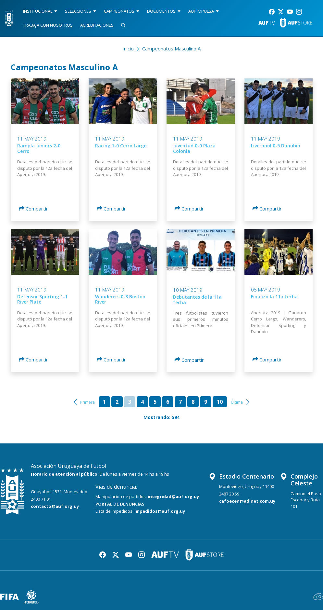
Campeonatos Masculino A (171, 48)
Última (237, 402)
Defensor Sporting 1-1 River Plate (42, 299)
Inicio (128, 48)
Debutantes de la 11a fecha (197, 299)
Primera (87, 402)
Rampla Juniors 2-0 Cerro (38, 148)
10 (220, 401)
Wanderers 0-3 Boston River (120, 299)
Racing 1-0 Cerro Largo (121, 145)
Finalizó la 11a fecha (274, 296)
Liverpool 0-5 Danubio (275, 145)
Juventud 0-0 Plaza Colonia (194, 148)
